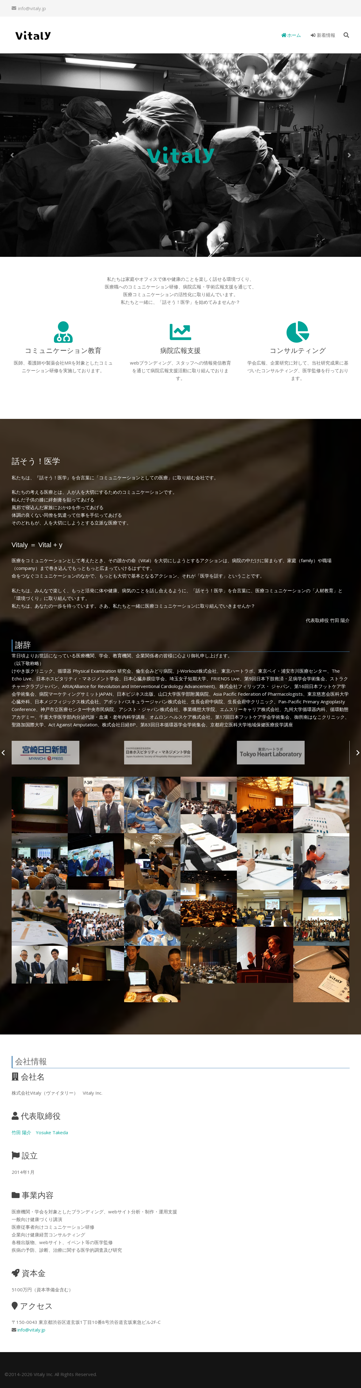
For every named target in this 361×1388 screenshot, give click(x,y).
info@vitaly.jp (31, 1330)
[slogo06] (68, 752)
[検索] (346, 35)
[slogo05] (180, 752)
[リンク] (33, 35)
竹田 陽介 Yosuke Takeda (40, 1132)
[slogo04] (293, 752)
